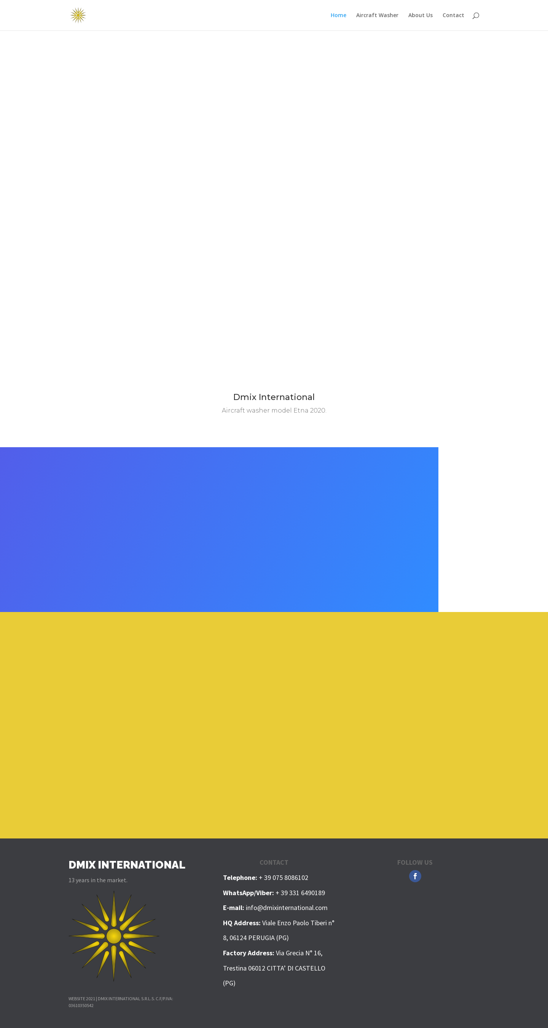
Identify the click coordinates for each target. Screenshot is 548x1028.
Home (338, 16)
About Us (420, 16)
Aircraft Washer (377, 16)
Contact (453, 16)
